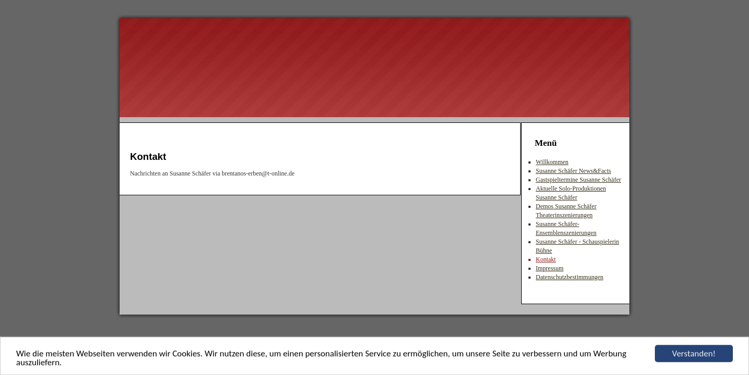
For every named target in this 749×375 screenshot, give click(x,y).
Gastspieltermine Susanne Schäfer (578, 179)
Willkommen (552, 162)
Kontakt (546, 259)
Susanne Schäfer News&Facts (573, 170)
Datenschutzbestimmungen (569, 277)
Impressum (549, 268)
